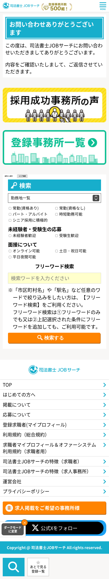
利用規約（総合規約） (27, 438)
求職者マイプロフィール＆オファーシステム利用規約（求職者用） (49, 452)
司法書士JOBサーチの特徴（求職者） (44, 466)
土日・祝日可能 (70, 251)
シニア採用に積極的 (28, 220)
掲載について (17, 406)
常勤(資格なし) (70, 208)
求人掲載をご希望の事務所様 (47, 514)
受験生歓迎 (67, 236)
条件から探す (9, 176)
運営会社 (12, 487)
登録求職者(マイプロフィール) (36, 427)
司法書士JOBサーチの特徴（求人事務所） (49, 476)
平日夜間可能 (22, 257)
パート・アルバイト (28, 214)
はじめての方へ (20, 396)
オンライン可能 (24, 251)
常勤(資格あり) (24, 208)
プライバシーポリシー (27, 497)
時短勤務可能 (69, 214)
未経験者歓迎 (22, 236)
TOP (8, 385)
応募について (17, 417)
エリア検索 (24, 176)
